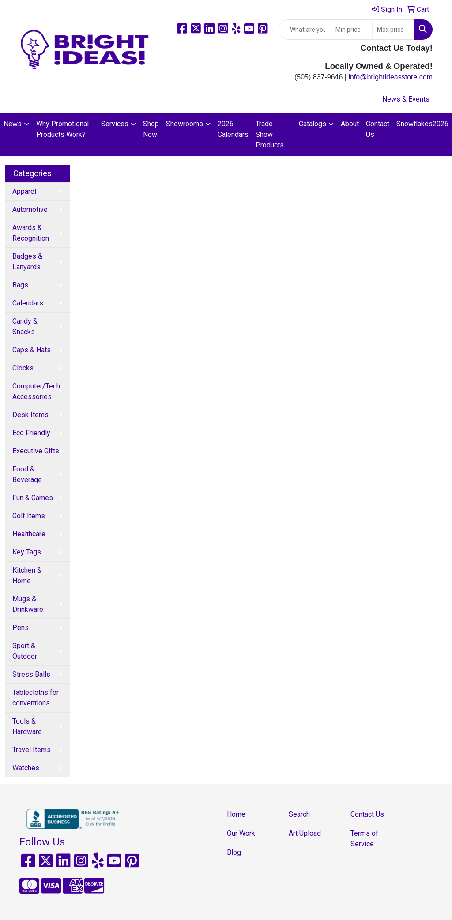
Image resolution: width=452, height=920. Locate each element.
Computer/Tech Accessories (36, 391)
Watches (25, 768)
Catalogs (312, 124)
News (13, 124)
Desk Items (30, 415)
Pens (20, 627)
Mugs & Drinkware (27, 604)
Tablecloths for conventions (35, 697)
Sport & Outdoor (24, 650)
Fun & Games (32, 498)
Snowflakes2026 (422, 124)
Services (114, 124)
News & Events (405, 99)
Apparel (24, 191)
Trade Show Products (270, 134)
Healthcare (28, 534)
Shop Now (151, 129)
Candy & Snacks (25, 326)
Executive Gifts (35, 451)
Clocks (23, 368)
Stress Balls (31, 674)
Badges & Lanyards (27, 261)
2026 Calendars (233, 129)
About (350, 124)
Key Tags (26, 552)
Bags (20, 285)
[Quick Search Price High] (393, 29)
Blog (234, 852)
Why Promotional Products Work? (62, 129)
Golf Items (28, 516)
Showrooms (184, 124)
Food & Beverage (27, 474)
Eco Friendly (31, 433)
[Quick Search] (305, 29)
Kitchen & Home (26, 575)
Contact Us (377, 129)
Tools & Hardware (27, 726)
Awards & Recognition (30, 232)
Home (236, 814)
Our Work (241, 833)
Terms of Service (364, 838)
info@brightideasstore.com (390, 77)
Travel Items (31, 750)
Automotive (30, 209)
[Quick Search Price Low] (352, 29)
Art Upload (305, 833)
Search (299, 814)
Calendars (27, 303)
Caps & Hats (31, 350)
